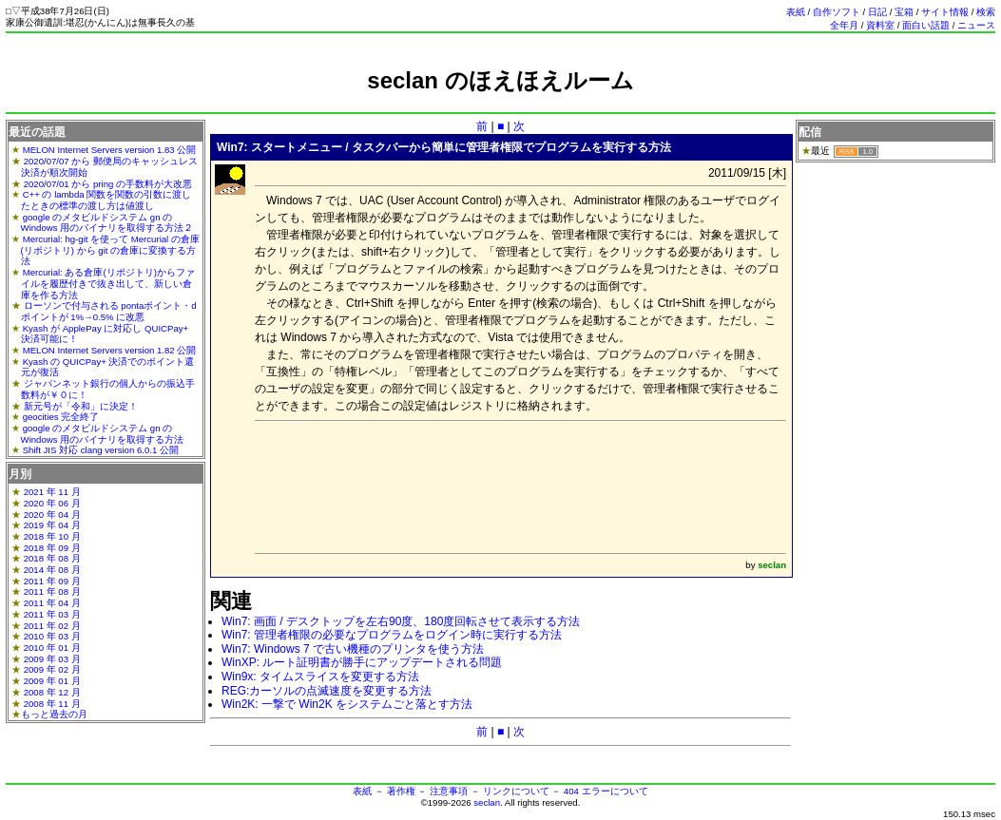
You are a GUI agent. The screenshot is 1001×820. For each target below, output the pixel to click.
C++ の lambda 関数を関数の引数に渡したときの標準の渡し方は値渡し (106, 200)
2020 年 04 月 (52, 514)
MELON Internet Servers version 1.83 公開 (110, 149)
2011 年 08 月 (52, 591)
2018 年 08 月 (52, 558)
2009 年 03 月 (52, 659)
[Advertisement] (501, 102)
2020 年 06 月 (52, 503)
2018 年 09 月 (52, 548)
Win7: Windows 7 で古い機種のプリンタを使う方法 (352, 649)
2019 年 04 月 (52, 525)
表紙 (795, 12)
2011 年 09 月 (52, 581)
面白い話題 (926, 25)
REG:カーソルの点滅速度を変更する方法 (326, 690)
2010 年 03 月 (52, 636)
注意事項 (449, 791)
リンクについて (516, 791)
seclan (486, 802)
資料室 (880, 25)
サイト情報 (945, 12)
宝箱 (904, 12)
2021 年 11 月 (52, 491)
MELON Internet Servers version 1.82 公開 (110, 350)
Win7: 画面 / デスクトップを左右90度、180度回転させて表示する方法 (400, 621)
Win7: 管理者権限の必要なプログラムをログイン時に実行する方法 (391, 634)
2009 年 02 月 (52, 669)
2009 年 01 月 (52, 681)
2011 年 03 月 (52, 614)
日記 (877, 12)
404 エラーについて (606, 791)
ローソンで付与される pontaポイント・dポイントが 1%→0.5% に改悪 (109, 311)
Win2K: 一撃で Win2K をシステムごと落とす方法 (346, 704)
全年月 (844, 25)
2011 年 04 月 (52, 603)
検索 (985, 12)
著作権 (401, 791)
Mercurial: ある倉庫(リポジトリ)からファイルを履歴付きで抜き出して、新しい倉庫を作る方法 (108, 283)
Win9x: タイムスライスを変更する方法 (320, 676)
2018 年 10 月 (52, 536)
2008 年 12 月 (52, 692)
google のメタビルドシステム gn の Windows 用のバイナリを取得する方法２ (107, 223)
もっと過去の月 (54, 714)
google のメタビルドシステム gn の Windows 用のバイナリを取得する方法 (102, 434)
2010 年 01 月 (52, 647)
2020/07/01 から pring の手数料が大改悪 (108, 184)
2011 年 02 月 (52, 625)
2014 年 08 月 (52, 569)
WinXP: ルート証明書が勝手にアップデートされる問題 (361, 662)
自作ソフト (836, 12)
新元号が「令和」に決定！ (81, 406)
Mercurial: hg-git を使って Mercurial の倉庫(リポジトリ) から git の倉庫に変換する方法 (110, 250)
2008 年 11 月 (52, 703)
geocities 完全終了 (61, 416)
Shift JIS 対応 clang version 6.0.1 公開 (101, 450)
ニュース (976, 25)
